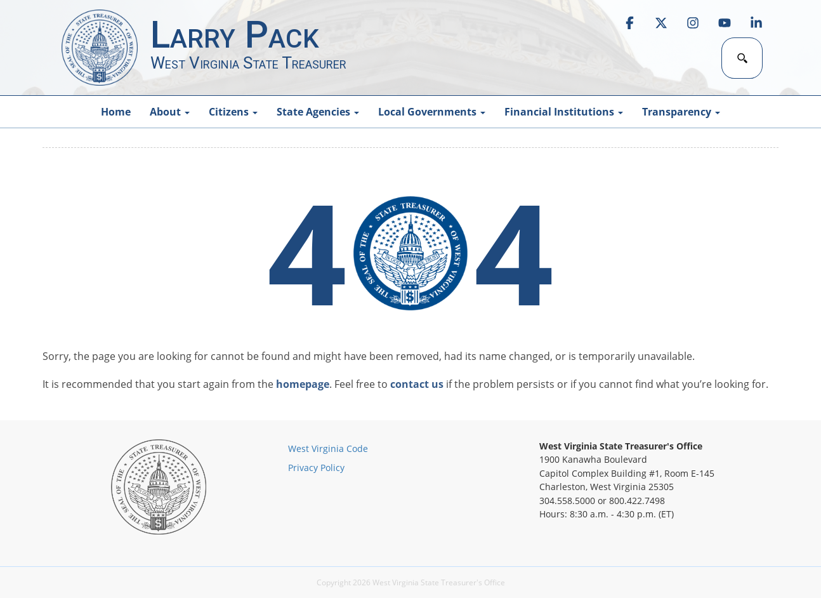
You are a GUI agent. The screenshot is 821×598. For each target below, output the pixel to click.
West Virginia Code (328, 448)
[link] (629, 23)
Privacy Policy (316, 468)
